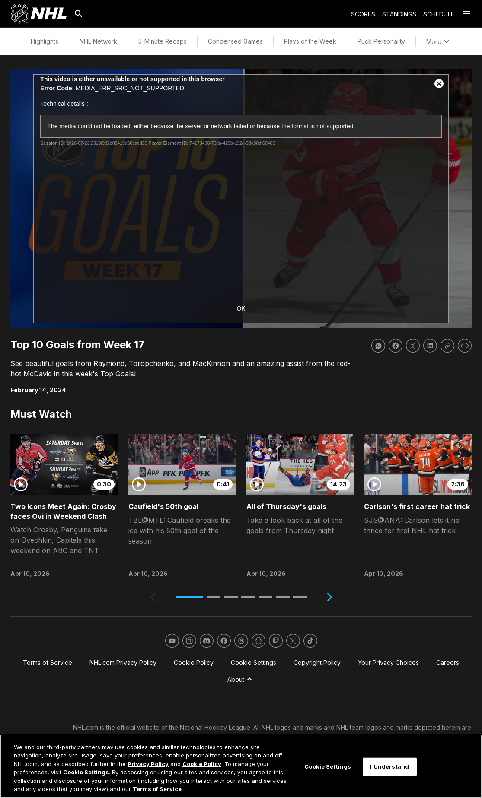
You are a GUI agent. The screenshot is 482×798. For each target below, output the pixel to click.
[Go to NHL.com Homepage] (38, 13)
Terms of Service (157, 788)
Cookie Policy (201, 763)
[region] (241, 766)
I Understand (389, 766)
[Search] (78, 14)
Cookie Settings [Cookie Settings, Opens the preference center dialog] (327, 766)
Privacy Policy (148, 763)
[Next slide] (329, 597)
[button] (189, 597)
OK (240, 308)
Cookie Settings (86, 772)
